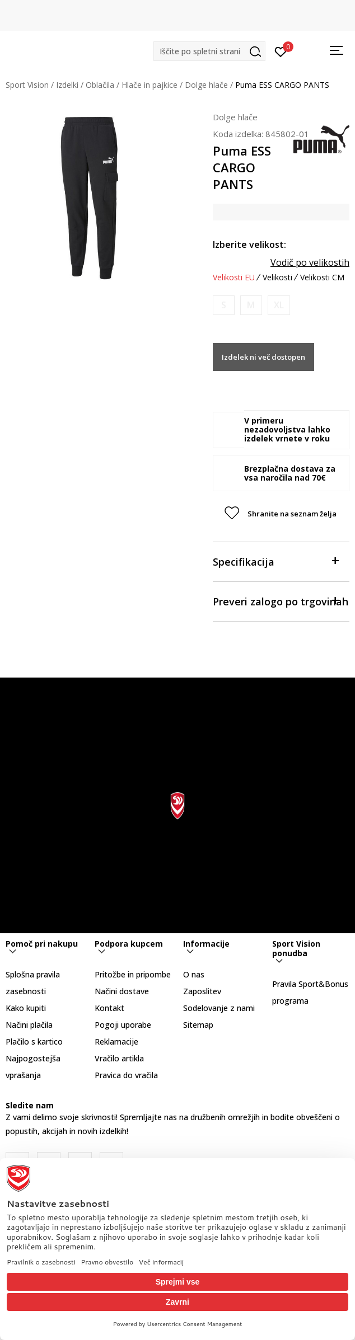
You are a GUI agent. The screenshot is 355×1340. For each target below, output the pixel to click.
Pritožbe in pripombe (133, 974)
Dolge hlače (206, 84)
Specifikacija (275, 560)
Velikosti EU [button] (234, 277)
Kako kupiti (26, 1008)
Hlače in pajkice (150, 84)
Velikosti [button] (277, 277)
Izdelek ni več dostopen (263, 357)
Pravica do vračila (126, 1075)
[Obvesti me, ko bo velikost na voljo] (224, 305)
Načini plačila (29, 1024)
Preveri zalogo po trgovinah (280, 600)
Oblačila (100, 84)
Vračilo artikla (119, 1058)
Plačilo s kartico (34, 1041)
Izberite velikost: (249, 244)
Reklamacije (116, 1041)
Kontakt (109, 1008)
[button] (209, 51)
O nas (193, 974)
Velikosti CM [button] (322, 277)
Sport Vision (27, 84)
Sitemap (198, 1024)
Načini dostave (122, 991)
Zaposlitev (202, 991)
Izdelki (67, 84)
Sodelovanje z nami (219, 1008)
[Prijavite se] (281, 51)
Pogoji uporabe (123, 1024)
